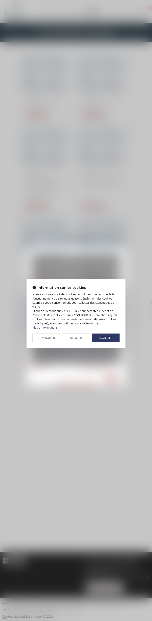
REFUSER (76, 338)
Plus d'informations (44, 327)
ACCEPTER (105, 337)
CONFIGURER (46, 338)
